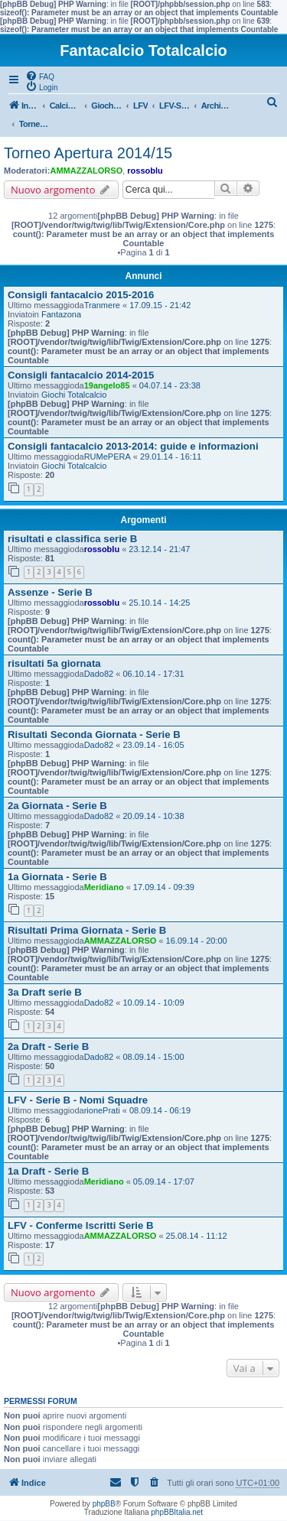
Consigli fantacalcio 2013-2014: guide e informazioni (133, 446)
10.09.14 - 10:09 (153, 1002)
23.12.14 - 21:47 (159, 549)
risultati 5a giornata (54, 663)
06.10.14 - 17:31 (153, 673)
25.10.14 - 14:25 (159, 602)
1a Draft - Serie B (48, 1171)
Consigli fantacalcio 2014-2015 (81, 375)
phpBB (104, 1504)
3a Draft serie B (45, 992)
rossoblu (144, 170)
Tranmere (102, 305)
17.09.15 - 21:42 (160, 305)
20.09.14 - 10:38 (153, 816)
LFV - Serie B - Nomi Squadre (78, 1100)
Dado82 (99, 673)
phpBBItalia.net (177, 1512)
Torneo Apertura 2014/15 (88, 153)
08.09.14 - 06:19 (160, 1110)
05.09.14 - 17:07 (163, 1181)
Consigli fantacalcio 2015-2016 (81, 295)
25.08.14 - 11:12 (196, 1235)
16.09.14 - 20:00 (196, 940)
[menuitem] (39, 75)
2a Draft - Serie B (48, 1046)
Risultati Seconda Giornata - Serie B (94, 734)
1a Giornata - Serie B (57, 876)
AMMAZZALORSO (87, 170)
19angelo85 (107, 385)
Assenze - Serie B (50, 592)
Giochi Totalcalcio (73, 394)
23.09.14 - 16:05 (153, 744)
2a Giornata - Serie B (57, 805)
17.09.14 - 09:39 (163, 887)
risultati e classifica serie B (72, 538)
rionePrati (102, 1110)
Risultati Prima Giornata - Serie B (87, 930)
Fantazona (61, 314)
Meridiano (104, 887)
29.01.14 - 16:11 (170, 456)
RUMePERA (107, 456)
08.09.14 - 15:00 (153, 1056)
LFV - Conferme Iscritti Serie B (81, 1225)
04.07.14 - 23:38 (170, 385)
